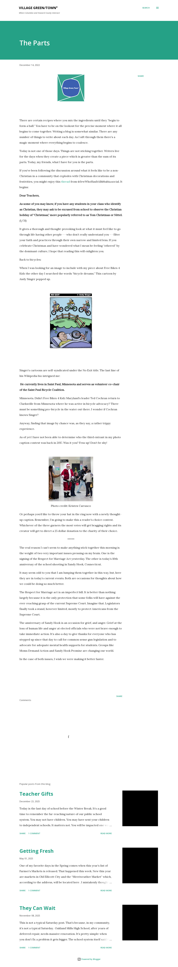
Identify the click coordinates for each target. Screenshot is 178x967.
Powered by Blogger (89, 959)
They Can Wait (37, 908)
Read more (106, 833)
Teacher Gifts (36, 793)
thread (65, 181)
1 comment (34, 833)
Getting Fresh (36, 851)
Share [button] (141, 76)
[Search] (146, 7)
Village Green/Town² (38, 7)
